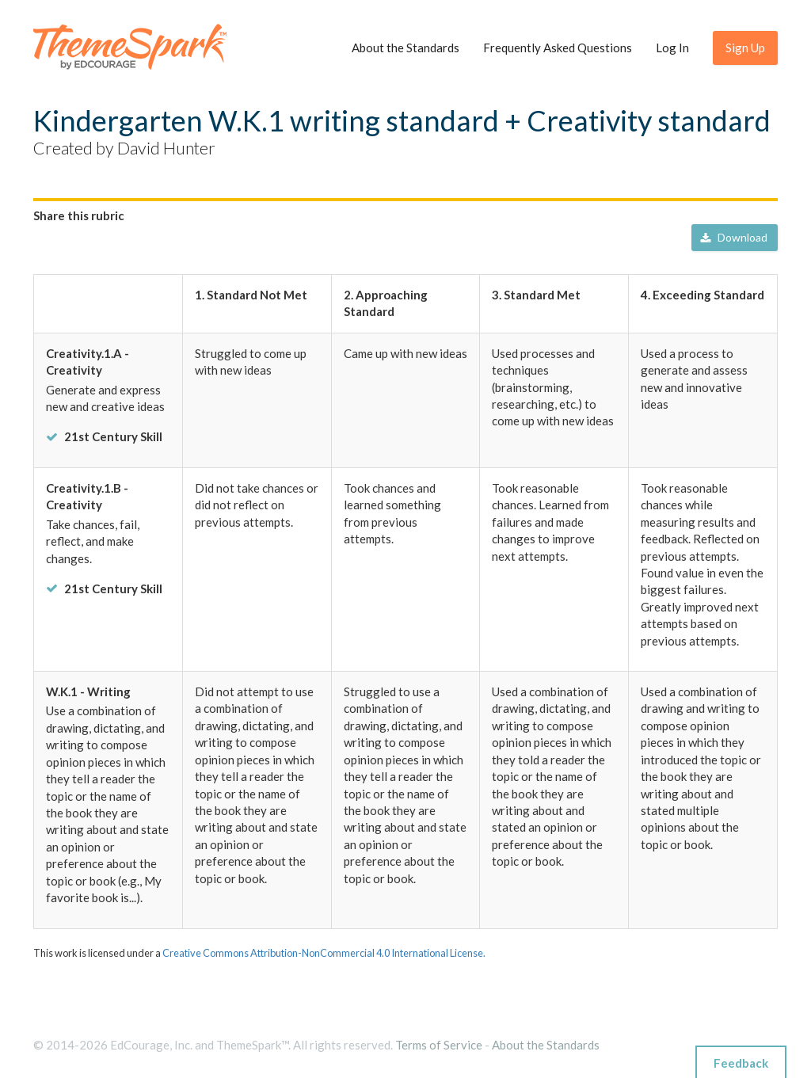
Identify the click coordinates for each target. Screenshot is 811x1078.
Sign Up (745, 47)
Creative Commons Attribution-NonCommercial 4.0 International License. (323, 953)
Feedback (741, 1063)
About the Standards (405, 47)
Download (733, 238)
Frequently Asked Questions (557, 47)
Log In (672, 47)
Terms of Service (438, 1045)
